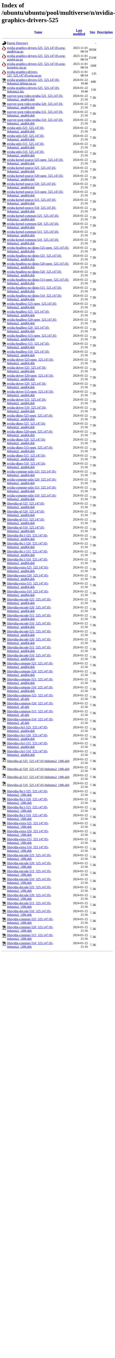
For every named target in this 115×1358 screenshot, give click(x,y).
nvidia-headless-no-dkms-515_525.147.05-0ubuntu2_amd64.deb (34, 289)
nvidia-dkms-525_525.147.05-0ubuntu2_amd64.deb (26, 425)
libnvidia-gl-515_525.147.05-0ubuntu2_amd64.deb (26, 521)
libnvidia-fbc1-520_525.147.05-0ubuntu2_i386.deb (27, 800)
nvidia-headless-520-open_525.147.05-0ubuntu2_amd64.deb (32, 321)
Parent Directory (17, 43)
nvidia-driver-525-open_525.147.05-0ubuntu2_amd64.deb (30, 361)
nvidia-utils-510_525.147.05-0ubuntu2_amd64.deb (25, 153)
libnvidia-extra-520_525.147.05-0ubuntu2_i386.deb (28, 832)
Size (92, 32)
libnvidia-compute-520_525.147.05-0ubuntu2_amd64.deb (30, 673)
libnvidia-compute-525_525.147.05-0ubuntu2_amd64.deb (30, 665)
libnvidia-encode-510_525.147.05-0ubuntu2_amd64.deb (29, 625)
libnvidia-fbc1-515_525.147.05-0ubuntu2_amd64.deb (27, 553)
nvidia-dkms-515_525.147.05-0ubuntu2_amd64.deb (26, 457)
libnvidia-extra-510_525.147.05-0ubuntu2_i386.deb (28, 848)
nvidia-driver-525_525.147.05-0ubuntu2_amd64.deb (26, 369)
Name (38, 32)
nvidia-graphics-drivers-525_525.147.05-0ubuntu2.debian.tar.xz (33, 81)
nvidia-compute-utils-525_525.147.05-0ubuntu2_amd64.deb (31, 473)
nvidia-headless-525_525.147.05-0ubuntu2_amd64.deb (28, 313)
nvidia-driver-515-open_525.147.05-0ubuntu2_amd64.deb (30, 393)
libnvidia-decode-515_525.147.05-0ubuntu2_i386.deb (29, 904)
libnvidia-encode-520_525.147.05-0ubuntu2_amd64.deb (29, 609)
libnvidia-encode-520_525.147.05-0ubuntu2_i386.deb (29, 864)
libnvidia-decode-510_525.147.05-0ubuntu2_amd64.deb (29, 657)
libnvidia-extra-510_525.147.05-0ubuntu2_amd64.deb (28, 593)
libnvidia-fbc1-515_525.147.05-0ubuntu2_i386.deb (27, 808)
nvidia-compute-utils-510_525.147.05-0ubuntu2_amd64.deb (31, 497)
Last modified (79, 32)
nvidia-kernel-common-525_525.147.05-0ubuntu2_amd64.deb (33, 217)
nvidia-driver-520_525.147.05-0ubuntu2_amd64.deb (26, 385)
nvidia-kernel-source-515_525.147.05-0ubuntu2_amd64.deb (31, 201)
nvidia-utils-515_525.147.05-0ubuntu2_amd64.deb (25, 145)
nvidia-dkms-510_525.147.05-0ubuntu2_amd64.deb (26, 465)
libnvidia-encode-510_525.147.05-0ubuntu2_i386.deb (29, 880)
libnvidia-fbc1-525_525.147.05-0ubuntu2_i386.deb (27, 793)
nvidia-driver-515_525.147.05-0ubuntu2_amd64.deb (26, 401)
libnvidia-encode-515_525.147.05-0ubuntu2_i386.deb (29, 872)
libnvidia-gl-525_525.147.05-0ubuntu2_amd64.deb (26, 505)
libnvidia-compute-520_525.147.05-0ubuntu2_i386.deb (30, 928)
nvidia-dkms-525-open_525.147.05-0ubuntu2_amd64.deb (30, 417)
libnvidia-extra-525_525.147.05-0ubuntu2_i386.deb (28, 824)
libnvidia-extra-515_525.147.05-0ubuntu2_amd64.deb (28, 585)
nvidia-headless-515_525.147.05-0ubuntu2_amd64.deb (28, 345)
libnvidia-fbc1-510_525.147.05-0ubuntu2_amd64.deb (27, 561)
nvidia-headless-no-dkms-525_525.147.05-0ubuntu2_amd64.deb (34, 257)
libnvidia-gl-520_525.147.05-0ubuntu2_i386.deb (38, 769)
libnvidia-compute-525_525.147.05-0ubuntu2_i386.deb (30, 920)
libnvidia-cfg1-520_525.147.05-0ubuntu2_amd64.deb (27, 737)
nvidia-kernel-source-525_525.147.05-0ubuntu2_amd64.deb (31, 169)
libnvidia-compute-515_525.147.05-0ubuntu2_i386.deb (30, 936)
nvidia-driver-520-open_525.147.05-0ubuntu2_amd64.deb (30, 377)
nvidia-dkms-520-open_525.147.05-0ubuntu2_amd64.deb (30, 433)
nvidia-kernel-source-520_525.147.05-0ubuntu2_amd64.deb (31, 185)
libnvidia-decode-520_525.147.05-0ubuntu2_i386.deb (29, 896)
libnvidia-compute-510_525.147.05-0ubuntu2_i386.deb (30, 944)
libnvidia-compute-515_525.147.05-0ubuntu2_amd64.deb (30, 681)
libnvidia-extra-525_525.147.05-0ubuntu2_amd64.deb (28, 569)
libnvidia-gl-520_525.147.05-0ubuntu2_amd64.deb (26, 513)
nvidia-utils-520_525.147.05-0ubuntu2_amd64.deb (25, 137)
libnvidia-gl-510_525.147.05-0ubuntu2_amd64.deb (26, 529)
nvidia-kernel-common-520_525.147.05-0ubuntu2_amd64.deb (33, 225)
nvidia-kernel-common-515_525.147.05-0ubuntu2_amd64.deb (33, 233)
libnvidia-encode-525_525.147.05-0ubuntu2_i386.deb (29, 856)
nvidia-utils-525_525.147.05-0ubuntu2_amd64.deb (25, 129)
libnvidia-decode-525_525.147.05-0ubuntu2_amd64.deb (29, 633)
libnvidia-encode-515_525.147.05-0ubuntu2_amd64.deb (29, 617)
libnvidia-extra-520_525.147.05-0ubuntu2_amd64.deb (28, 577)
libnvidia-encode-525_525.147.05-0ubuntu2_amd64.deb (29, 601)
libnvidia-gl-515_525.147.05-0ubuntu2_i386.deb (38, 777)
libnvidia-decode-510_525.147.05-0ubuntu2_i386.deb (29, 912)
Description (105, 32)
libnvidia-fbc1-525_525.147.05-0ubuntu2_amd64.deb (27, 537)
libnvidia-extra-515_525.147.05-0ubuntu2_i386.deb (28, 840)
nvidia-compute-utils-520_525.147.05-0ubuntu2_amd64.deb (31, 481)
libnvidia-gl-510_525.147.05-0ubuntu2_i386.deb (38, 785)
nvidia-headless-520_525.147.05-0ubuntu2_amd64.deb (28, 329)
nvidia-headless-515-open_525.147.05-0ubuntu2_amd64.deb (32, 337)
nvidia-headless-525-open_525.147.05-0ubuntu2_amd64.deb (32, 305)
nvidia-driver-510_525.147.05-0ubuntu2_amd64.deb (26, 409)
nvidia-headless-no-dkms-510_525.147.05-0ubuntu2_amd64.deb (34, 297)
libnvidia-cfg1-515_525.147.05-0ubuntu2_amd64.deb (27, 745)
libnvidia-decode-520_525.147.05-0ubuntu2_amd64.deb (29, 641)
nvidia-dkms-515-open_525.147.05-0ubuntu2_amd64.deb (30, 449)
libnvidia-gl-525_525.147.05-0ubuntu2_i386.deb (38, 761)
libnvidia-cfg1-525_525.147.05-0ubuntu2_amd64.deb (27, 729)
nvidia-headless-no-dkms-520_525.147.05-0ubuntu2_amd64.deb (34, 273)
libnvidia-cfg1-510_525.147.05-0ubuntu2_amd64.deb (27, 753)
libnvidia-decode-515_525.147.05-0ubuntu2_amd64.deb (29, 649)
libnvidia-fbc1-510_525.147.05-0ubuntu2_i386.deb (27, 816)
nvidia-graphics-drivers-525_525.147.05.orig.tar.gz (24, 73)
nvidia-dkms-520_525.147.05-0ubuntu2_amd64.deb (26, 441)
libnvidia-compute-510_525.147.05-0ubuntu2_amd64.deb (30, 689)
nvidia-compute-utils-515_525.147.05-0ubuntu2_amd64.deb (31, 489)
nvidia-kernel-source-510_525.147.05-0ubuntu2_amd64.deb (31, 209)
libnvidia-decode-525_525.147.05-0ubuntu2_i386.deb (29, 888)
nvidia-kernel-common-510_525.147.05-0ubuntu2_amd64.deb (33, 241)
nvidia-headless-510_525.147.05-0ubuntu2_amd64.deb (28, 353)
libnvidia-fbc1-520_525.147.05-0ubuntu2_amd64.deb (27, 545)
